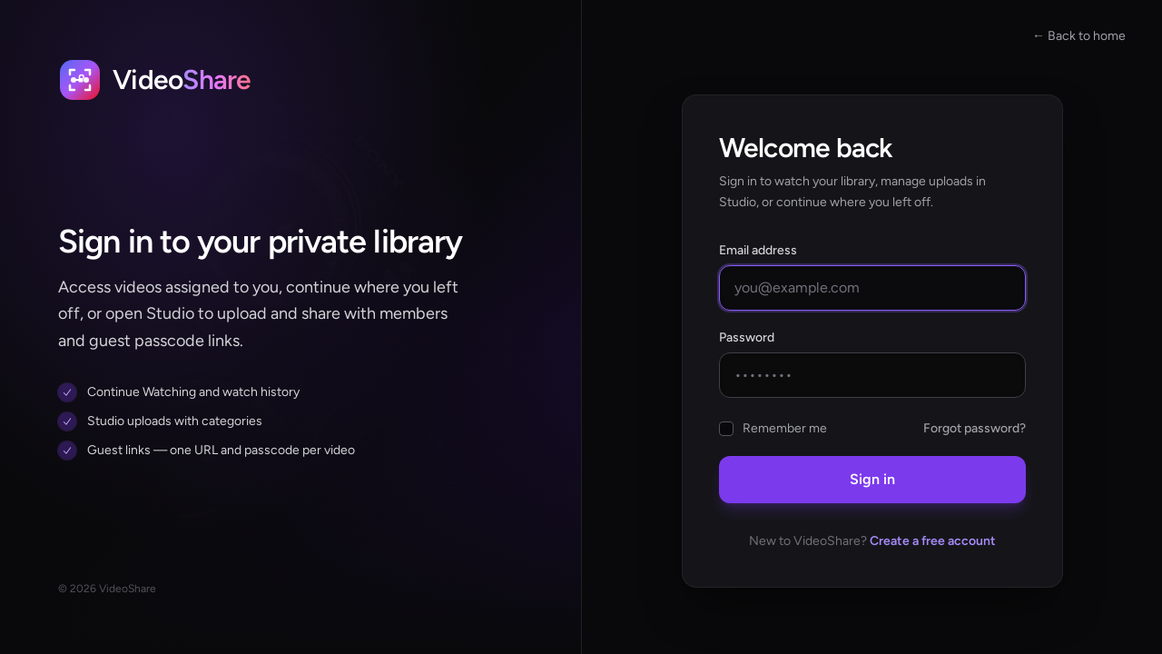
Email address (758, 250)
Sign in (872, 479)
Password (746, 337)
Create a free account (933, 541)
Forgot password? (974, 428)
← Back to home (1079, 36)
